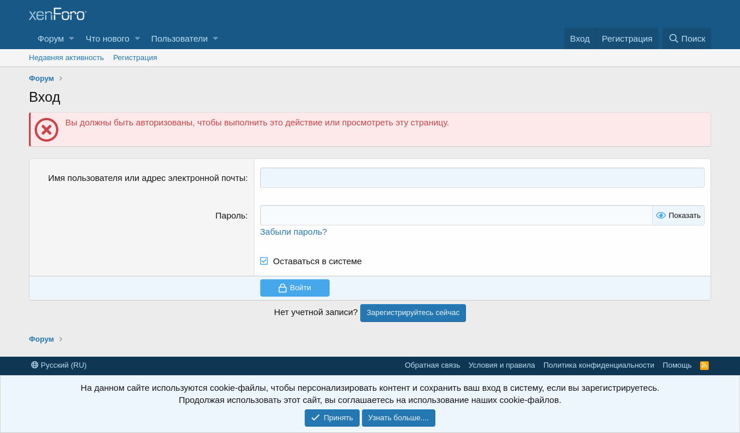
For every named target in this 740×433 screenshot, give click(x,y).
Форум (51, 38)
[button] (71, 38)
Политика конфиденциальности (598, 365)
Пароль (231, 215)
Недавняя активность (66, 57)
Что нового (107, 38)
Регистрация (135, 57)
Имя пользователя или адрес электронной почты (146, 178)
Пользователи (179, 38)
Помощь (677, 365)
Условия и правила (501, 365)
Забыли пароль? (293, 231)
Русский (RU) (59, 365)
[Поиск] (687, 38)
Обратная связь (432, 365)
